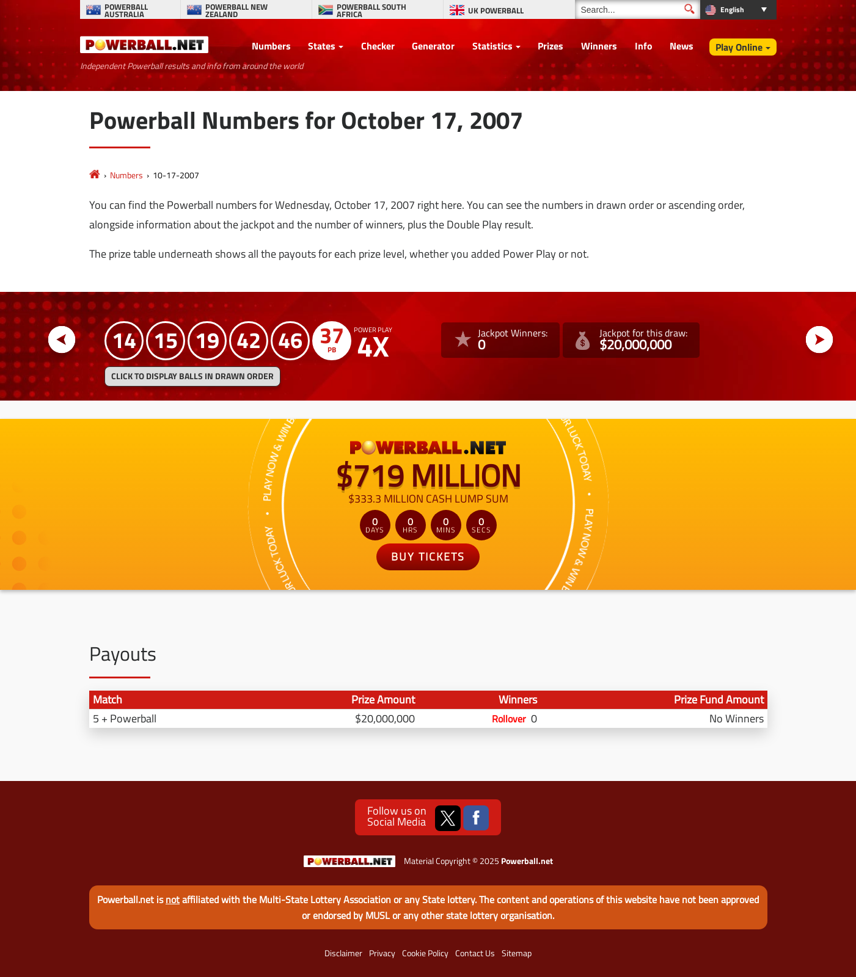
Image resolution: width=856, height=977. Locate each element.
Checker (378, 45)
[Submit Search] (689, 9)
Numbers (271, 45)
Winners (599, 45)
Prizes (550, 45)
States (321, 45)
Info (644, 45)
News (681, 45)
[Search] (637, 9)
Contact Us (475, 953)
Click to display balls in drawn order (192, 376)
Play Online (739, 47)
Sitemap (517, 953)
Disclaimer (343, 953)
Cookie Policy (425, 953)
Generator (433, 45)
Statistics (492, 45)
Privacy (382, 953)
